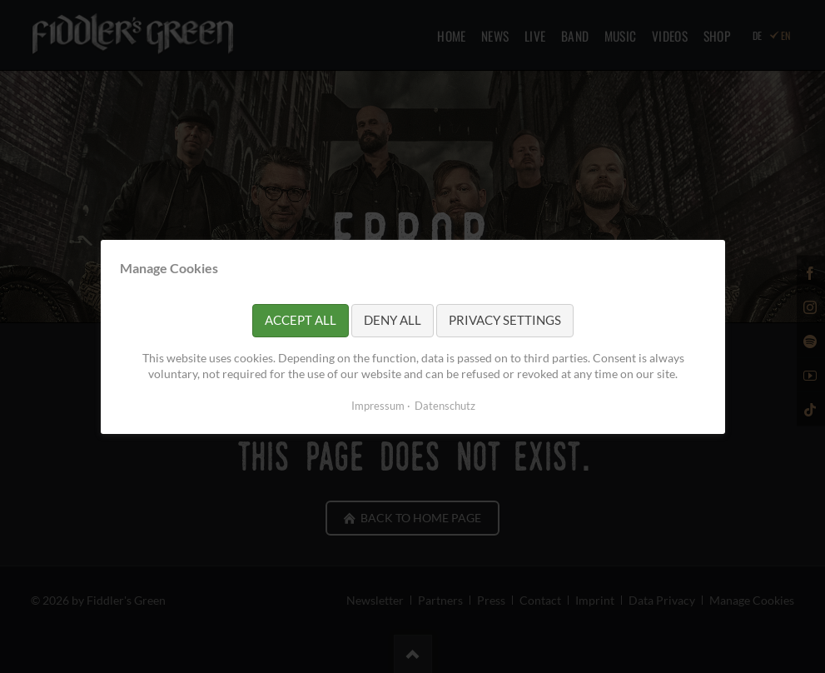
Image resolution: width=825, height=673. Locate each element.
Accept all (300, 319)
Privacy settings (505, 319)
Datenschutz (444, 404)
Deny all (392, 319)
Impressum (377, 404)
